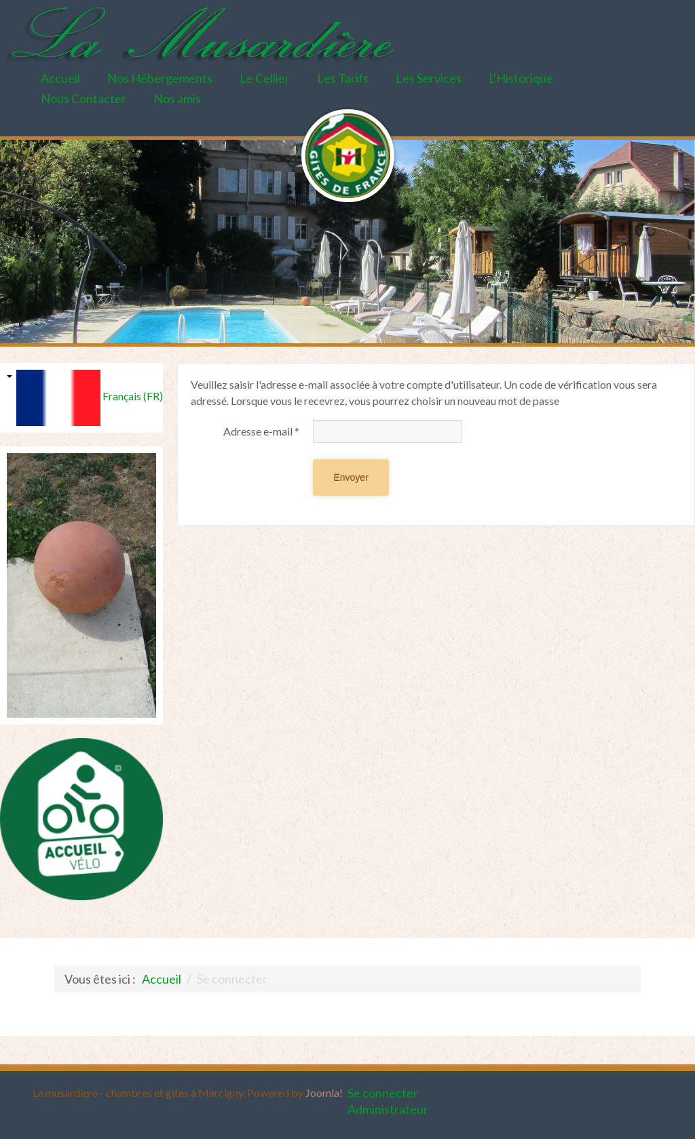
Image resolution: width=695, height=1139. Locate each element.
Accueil (60, 78)
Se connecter (383, 1092)
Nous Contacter (83, 98)
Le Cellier (265, 78)
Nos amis (177, 98)
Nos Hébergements (159, 78)
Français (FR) (49, 398)
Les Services (429, 78)
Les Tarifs (343, 78)
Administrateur (388, 1109)
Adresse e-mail (261, 431)
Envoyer (350, 477)
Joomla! (324, 1092)
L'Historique (521, 78)
